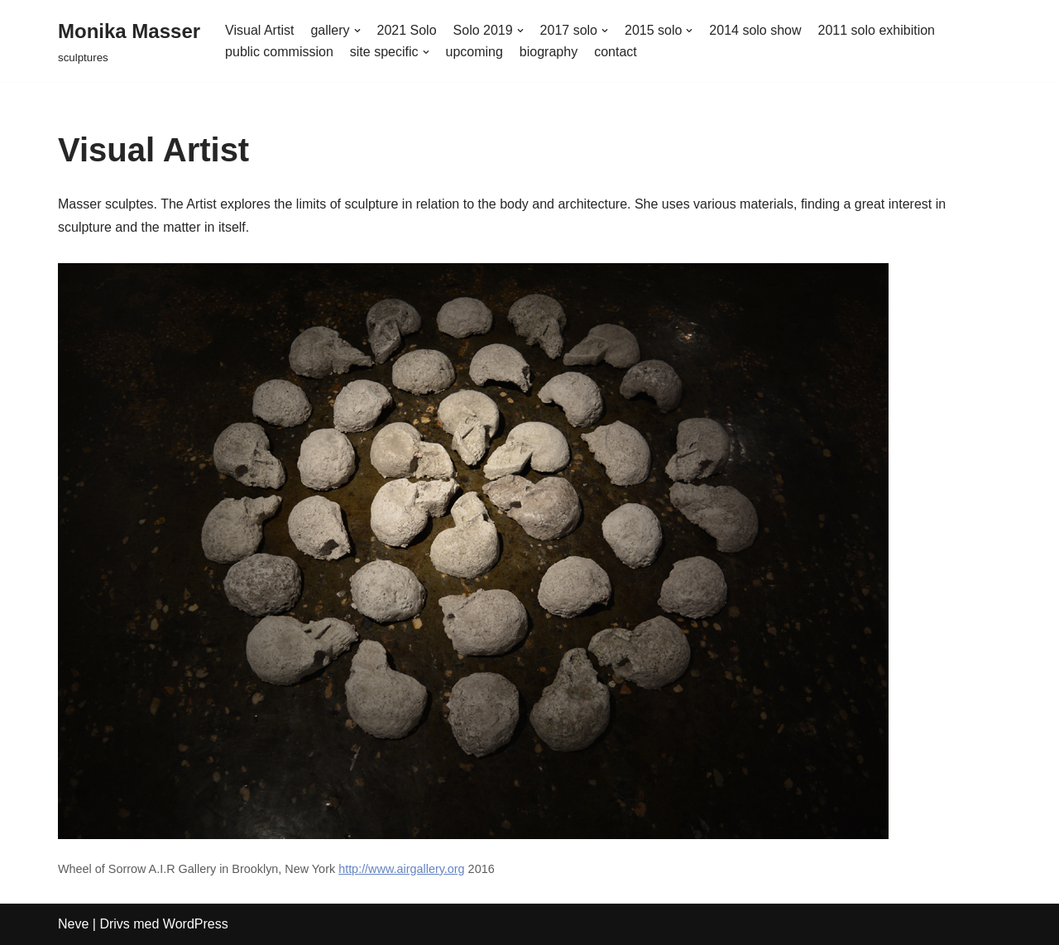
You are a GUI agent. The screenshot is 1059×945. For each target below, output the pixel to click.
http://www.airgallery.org (401, 868)
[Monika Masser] (129, 41)
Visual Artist (259, 30)
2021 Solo (407, 30)
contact (615, 52)
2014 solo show (755, 30)
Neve (73, 924)
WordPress (195, 924)
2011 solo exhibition (876, 30)
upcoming (474, 52)
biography (548, 52)
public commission (279, 52)
